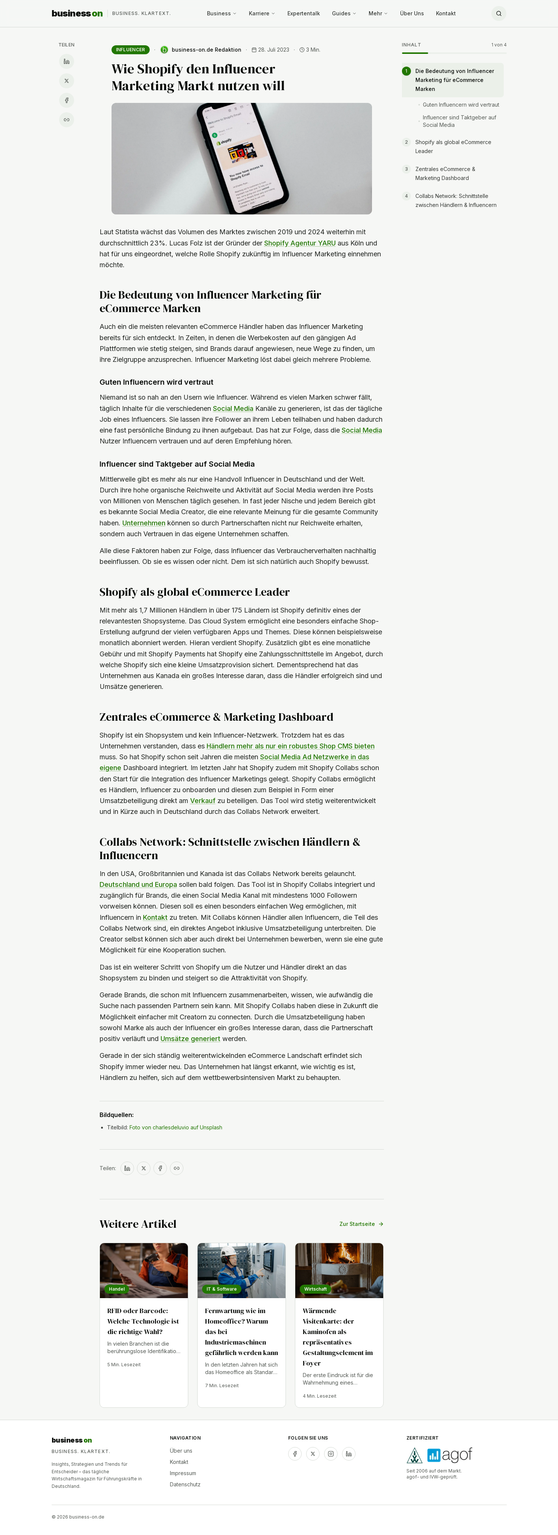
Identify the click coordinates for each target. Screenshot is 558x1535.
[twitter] (313, 1454)
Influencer (130, 49)
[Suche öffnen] (498, 13)
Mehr (378, 13)
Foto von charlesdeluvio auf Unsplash (175, 1127)
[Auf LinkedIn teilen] (66, 61)
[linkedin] (349, 1454)
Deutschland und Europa (138, 884)
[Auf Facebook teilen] (66, 100)
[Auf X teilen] (66, 80)
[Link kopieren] (66, 119)
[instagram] (331, 1454)
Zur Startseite (361, 1224)
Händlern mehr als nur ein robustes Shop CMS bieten (291, 746)
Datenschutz (185, 1484)
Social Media (233, 408)
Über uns (181, 1450)
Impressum (183, 1473)
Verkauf (203, 801)
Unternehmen (143, 523)
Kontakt (446, 13)
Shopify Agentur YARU (300, 243)
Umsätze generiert (190, 1039)
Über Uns (412, 13)
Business (222, 13)
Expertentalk (303, 13)
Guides (344, 13)
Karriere (262, 13)
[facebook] (295, 1454)
